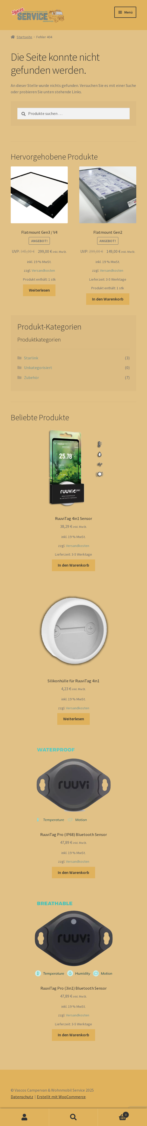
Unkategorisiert (38, 367)
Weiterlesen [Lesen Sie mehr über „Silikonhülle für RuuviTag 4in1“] (73, 718)
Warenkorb (113, 1113)
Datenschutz (22, 1096)
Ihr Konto (24, 1117)
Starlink (31, 357)
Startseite (24, 37)
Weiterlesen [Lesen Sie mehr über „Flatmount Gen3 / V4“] (39, 290)
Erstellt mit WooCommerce (61, 1096)
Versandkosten (43, 270)
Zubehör (31, 377)
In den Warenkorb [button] (107, 299)
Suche (73, 1117)
